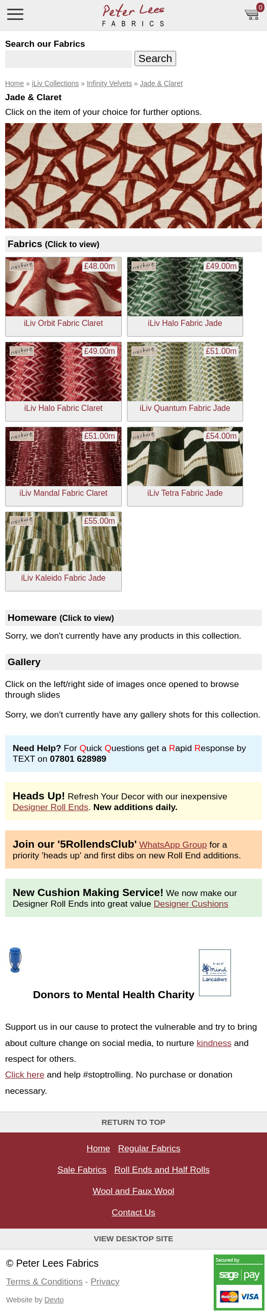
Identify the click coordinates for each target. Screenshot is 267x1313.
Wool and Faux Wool (134, 1191)
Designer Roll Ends (50, 807)
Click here (24, 1074)
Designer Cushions (191, 904)
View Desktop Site (134, 1238)
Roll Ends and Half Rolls (162, 1170)
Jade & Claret (161, 83)
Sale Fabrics (82, 1170)
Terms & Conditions (44, 1281)
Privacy (104, 1281)
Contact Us (133, 1212)
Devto (54, 1300)
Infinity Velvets (109, 83)
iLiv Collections (55, 83)
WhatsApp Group (173, 845)
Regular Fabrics (149, 1148)
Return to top (133, 1122)
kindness (213, 1043)
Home (14, 83)
